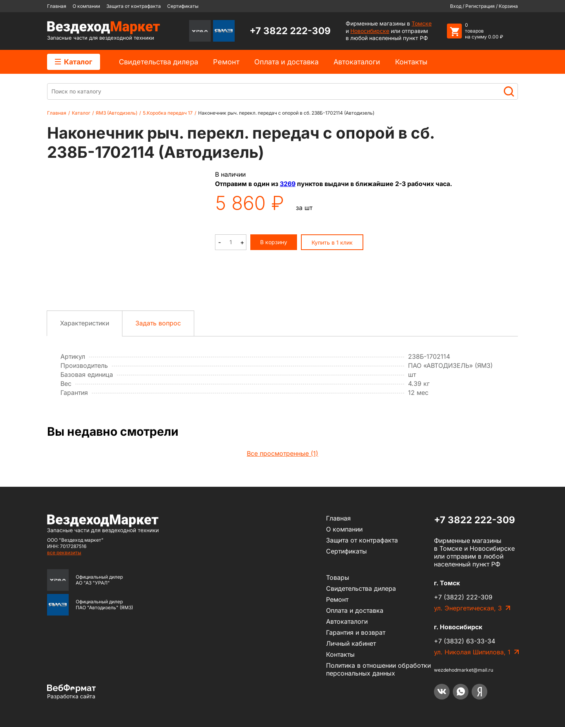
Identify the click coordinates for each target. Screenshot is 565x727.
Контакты (411, 62)
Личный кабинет (351, 643)
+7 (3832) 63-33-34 (464, 641)
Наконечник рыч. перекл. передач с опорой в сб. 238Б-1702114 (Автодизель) (286, 113)
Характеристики (84, 323)
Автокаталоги (357, 62)
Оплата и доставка (286, 62)
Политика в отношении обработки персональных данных (378, 669)
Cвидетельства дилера (158, 62)
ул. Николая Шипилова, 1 (472, 652)
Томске (422, 23)
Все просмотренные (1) (282, 453)
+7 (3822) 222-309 (463, 597)
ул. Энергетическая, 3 (468, 608)
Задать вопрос (158, 323)
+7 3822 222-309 (290, 31)
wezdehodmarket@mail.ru (463, 670)
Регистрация (480, 6)
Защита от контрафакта (133, 6)
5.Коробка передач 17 (168, 113)
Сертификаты (183, 6)
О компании (86, 6)
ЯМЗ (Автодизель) (116, 113)
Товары (337, 577)
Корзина (508, 6)
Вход (455, 6)
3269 (287, 184)
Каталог (73, 62)
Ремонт (226, 62)
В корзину (273, 242)
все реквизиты (64, 552)
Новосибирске (369, 30)
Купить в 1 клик (332, 242)
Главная (56, 6)
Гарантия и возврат (355, 632)
